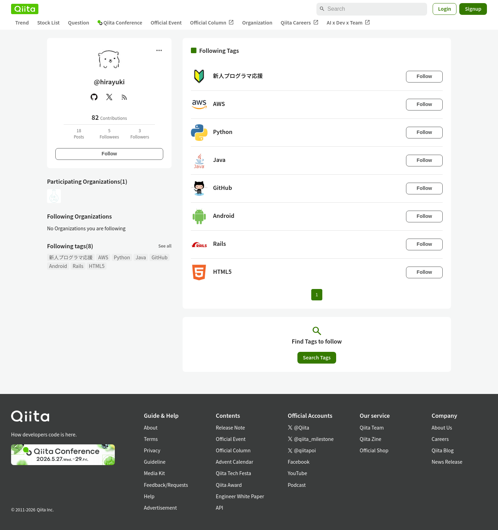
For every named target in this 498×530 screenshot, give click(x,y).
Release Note (230, 427)
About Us (442, 427)
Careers (440, 438)
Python (122, 257)
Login (444, 8)
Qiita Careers (300, 22)
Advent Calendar (234, 461)
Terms (151, 438)
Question (78, 22)
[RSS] (124, 97)
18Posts (79, 133)
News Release (447, 461)
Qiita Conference (120, 22)
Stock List (48, 22)
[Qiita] (24, 9)
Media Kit (154, 473)
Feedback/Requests (166, 484)
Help (149, 496)
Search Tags (317, 357)
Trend (22, 22)
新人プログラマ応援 (71, 257)
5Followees (109, 133)
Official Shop (374, 450)
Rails (78, 265)
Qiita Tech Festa (233, 473)
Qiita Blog (443, 450)
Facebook (299, 461)
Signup (473, 8)
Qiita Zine (370, 438)
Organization (257, 22)
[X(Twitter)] (109, 97)
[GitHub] (94, 97)
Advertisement (160, 507)
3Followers (139, 133)
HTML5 (96, 265)
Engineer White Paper (240, 496)
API (219, 507)
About (150, 427)
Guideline (155, 461)
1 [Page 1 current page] (316, 294)
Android (58, 265)
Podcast (297, 484)
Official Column (212, 22)
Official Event (166, 22)
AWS (103, 257)
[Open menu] (159, 50)
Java (141, 257)
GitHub (159, 257)
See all (165, 246)
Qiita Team (372, 427)
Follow (109, 153)
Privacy (152, 450)
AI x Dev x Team (348, 22)
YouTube (297, 473)
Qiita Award (229, 484)
